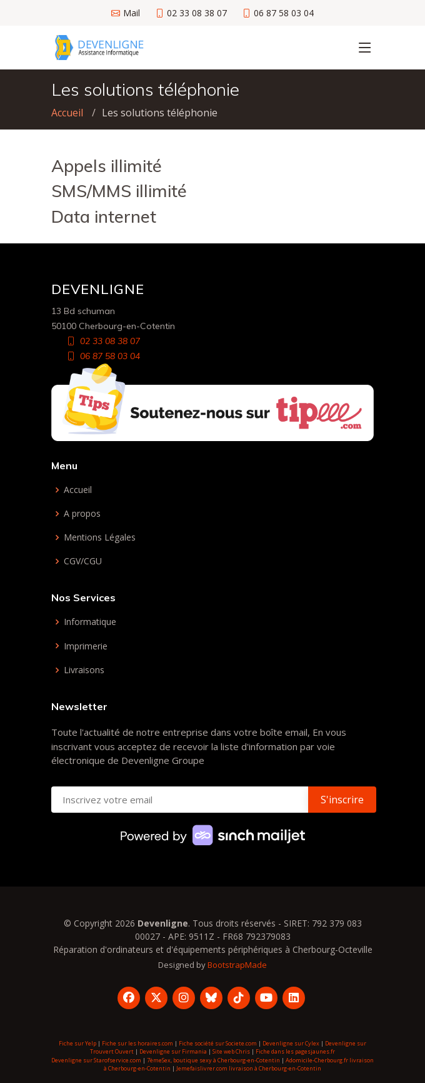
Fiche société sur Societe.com (218, 1043)
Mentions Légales (100, 537)
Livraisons (84, 670)
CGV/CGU (83, 561)
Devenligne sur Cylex (290, 1043)
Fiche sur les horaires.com (137, 1043)
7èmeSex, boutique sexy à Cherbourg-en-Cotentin (213, 1060)
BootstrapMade (237, 964)
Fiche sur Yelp (77, 1043)
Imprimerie (86, 646)
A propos (82, 513)
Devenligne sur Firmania (173, 1051)
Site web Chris (231, 1051)
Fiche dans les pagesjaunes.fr (295, 1051)
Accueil (67, 112)
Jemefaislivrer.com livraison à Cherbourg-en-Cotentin (248, 1068)
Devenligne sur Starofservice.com (96, 1060)
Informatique (90, 622)
